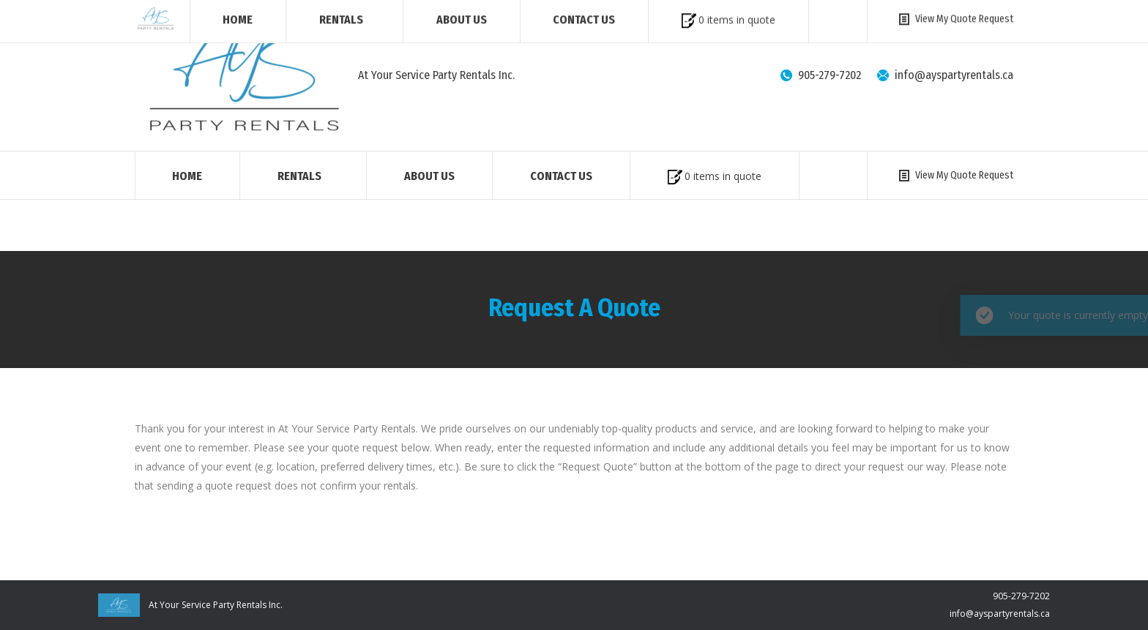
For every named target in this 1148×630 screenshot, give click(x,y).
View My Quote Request (954, 175)
